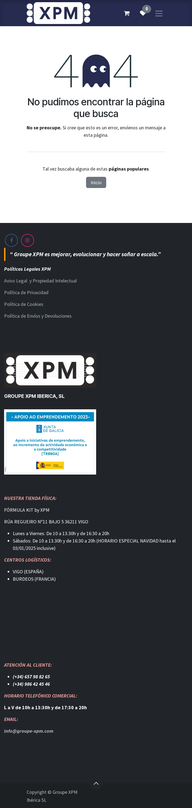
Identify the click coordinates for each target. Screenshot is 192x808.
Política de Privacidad (26, 292)
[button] (96, 783)
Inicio (96, 182)
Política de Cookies (23, 304)
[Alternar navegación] (159, 13)
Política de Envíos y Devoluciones (38, 316)
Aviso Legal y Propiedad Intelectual (40, 281)
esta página (95, 135)
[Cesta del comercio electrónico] (127, 13)
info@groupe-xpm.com (28, 731)
